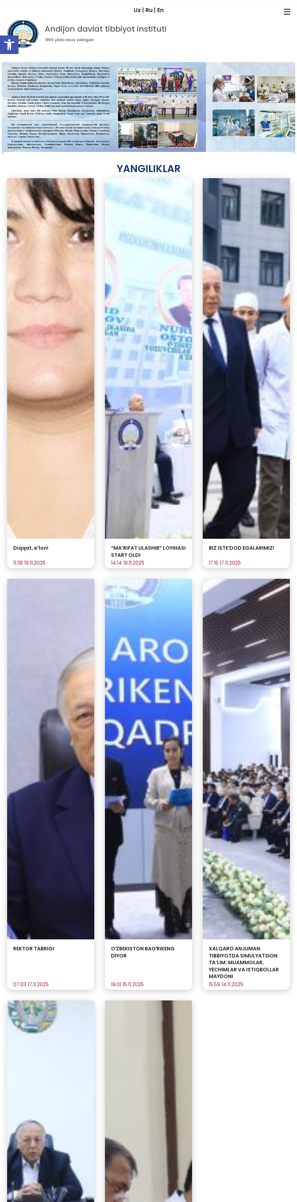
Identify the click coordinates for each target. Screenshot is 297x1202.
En (160, 10)
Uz (138, 10)
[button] (9, 44)
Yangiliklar (149, 169)
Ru (149, 10)
